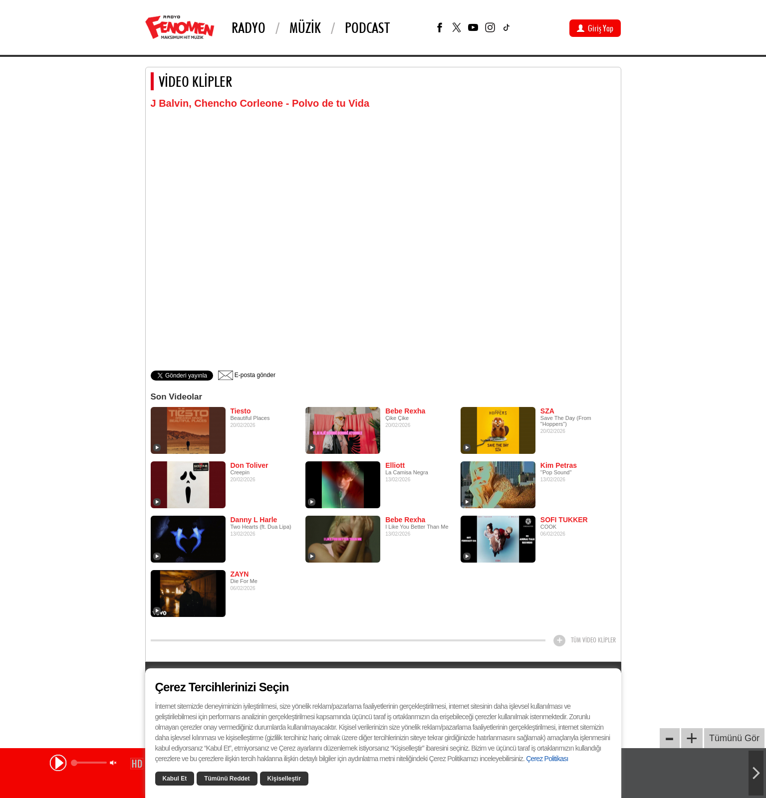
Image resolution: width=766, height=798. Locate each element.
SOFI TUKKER (564, 520)
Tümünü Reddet (227, 778)
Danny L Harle (254, 520)
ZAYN (240, 574)
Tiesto (241, 411)
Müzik (305, 27)
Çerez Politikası (547, 759)
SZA (547, 411)
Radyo (248, 27)
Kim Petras (558, 465)
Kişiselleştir (284, 778)
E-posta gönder (246, 375)
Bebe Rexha (405, 411)
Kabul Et (175, 778)
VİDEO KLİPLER (195, 81)
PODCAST (367, 27)
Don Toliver (249, 465)
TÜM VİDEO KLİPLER (593, 640)
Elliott (395, 465)
